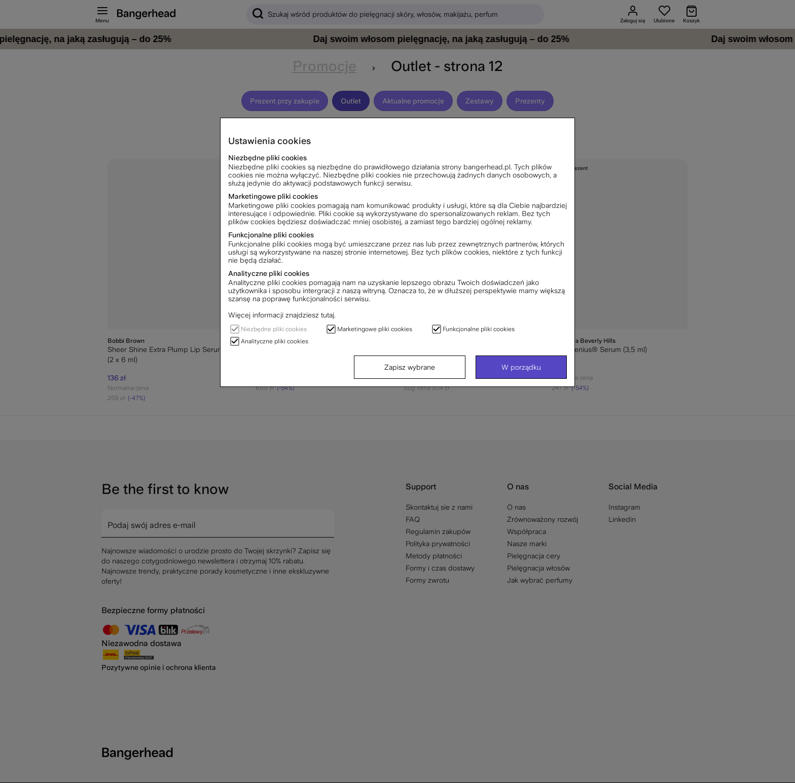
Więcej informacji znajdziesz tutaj (281, 315)
